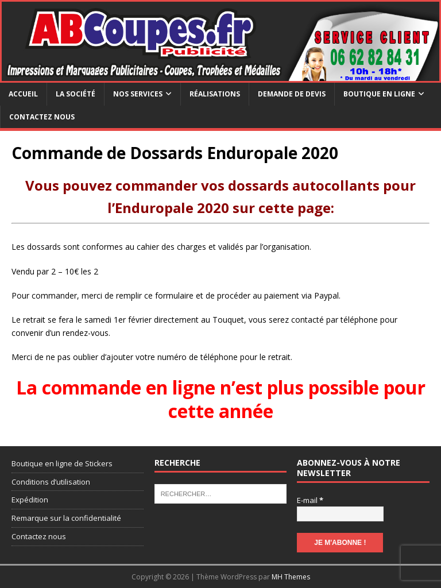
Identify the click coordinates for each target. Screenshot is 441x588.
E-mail (310, 500)
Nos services (138, 94)
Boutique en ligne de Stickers (62, 463)
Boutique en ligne (379, 94)
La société (75, 94)
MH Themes (291, 577)
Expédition (29, 499)
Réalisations (214, 94)
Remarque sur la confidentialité (66, 518)
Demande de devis (292, 94)
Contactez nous (42, 117)
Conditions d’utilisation (50, 482)
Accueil (23, 94)
